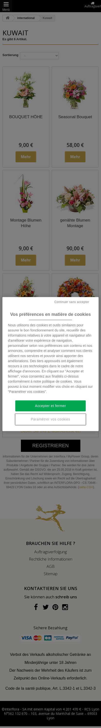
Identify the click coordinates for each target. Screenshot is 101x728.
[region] (50, 364)
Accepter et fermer (50, 406)
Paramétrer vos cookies (50, 419)
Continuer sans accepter (71, 301)
